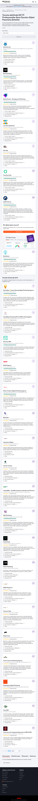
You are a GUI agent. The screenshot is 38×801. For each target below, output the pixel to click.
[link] (33, 2)
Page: (13, 750)
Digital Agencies (9, 9)
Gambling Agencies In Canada (20, 9)
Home (3, 9)
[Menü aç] (35, 2)
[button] (19, 33)
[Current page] (16, 751)
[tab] (6, 756)
